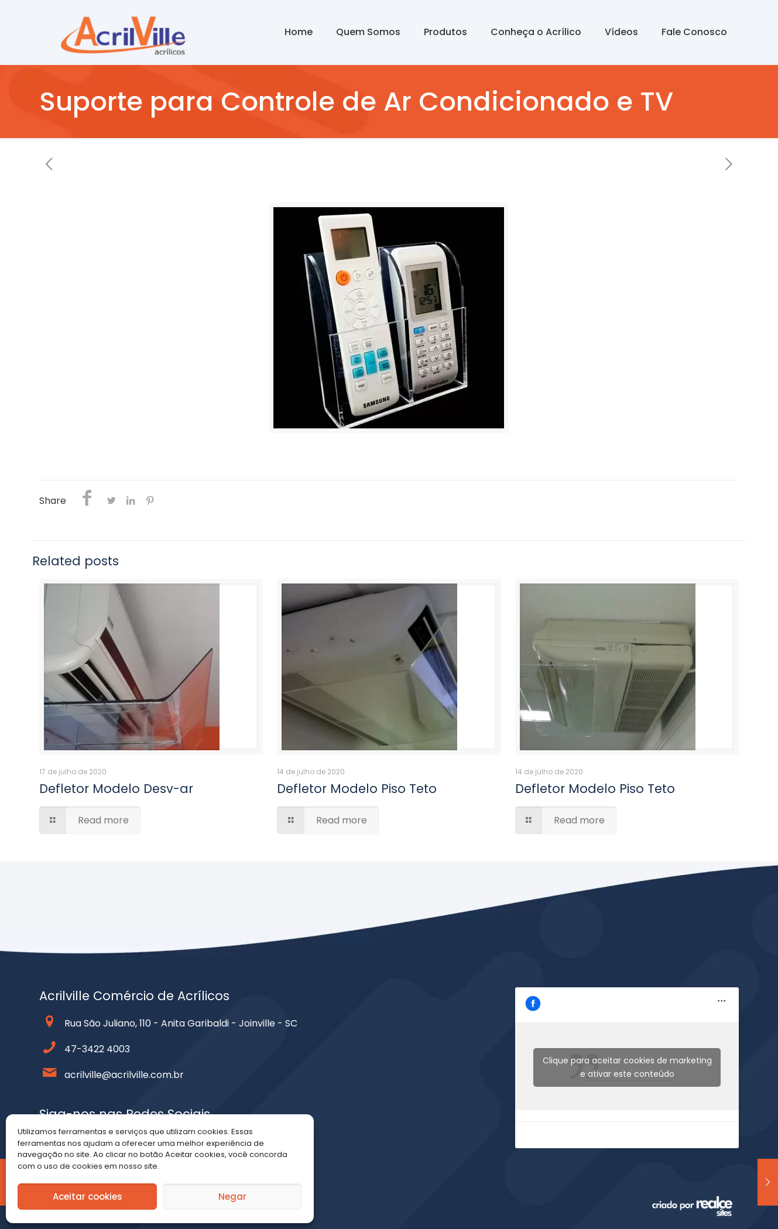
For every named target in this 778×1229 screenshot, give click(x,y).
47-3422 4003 (97, 1049)
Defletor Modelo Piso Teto (357, 788)
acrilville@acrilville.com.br (124, 1075)
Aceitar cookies (87, 1196)
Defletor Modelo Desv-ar (116, 788)
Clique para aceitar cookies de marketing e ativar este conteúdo (627, 1067)
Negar (232, 1196)
